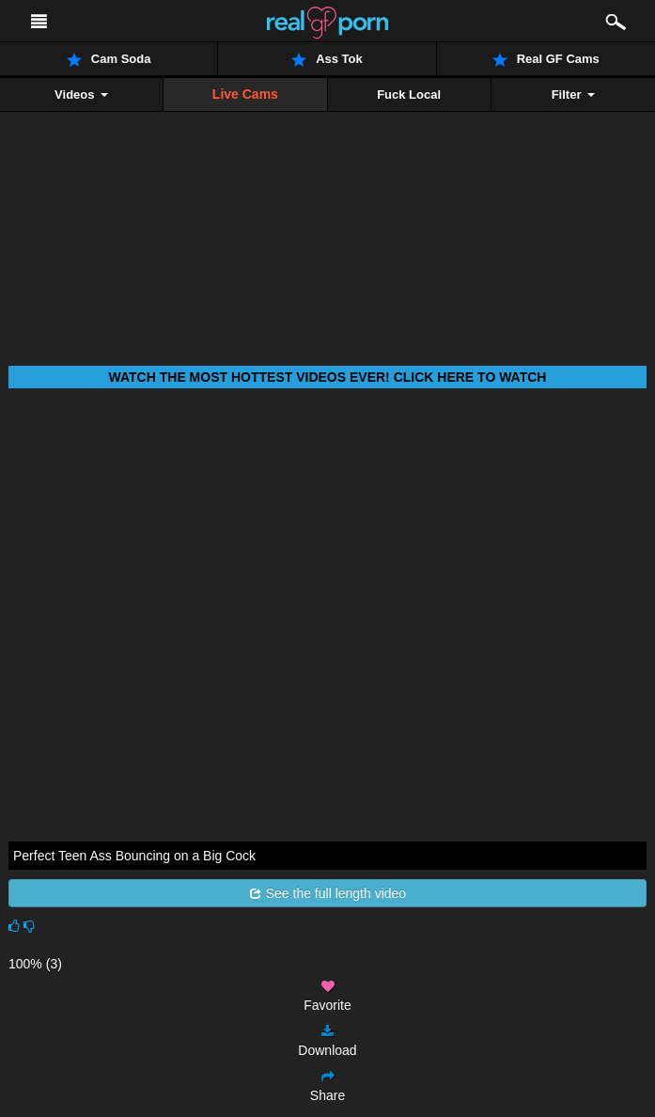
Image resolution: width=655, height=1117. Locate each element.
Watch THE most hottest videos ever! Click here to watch (328, 377)
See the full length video (327, 893)
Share (327, 1086)
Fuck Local (409, 94)
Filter (573, 94)
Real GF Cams (546, 59)
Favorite (327, 996)
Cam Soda (109, 59)
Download (327, 1041)
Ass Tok (327, 59)
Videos (81, 94)
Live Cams (245, 94)
